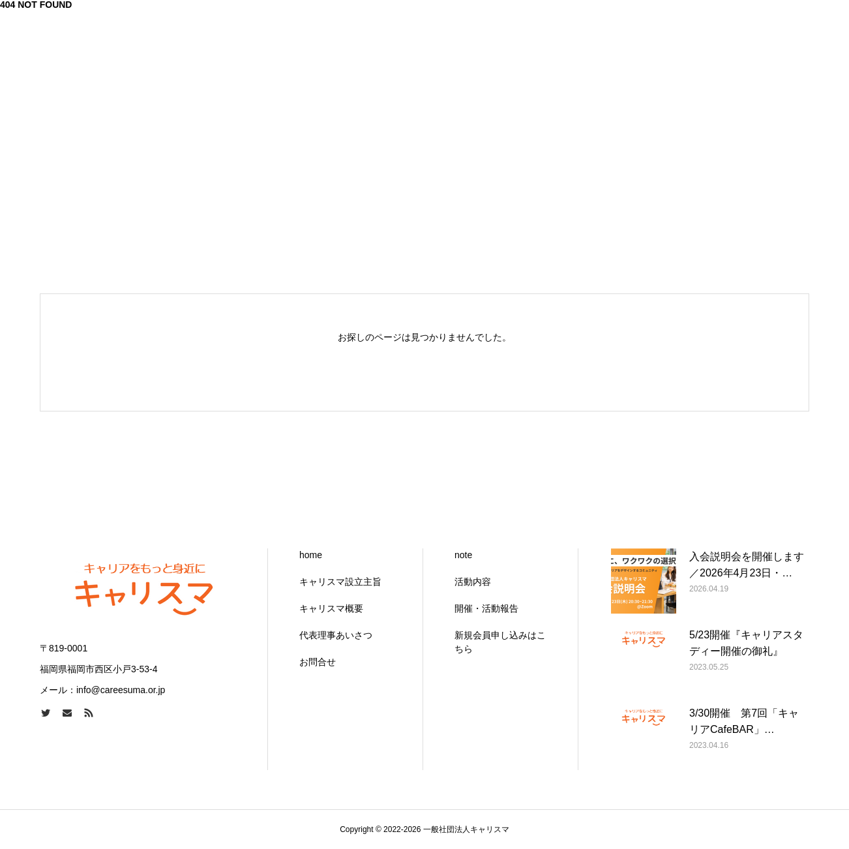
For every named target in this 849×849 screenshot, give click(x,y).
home (310, 555)
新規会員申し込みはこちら (500, 642)
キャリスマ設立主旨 (340, 581)
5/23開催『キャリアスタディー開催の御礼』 (746, 643)
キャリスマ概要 (331, 608)
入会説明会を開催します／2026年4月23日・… (746, 565)
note (463, 555)
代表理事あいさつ (335, 635)
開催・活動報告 (486, 608)
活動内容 (472, 581)
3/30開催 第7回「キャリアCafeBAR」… (744, 722)
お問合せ (317, 662)
